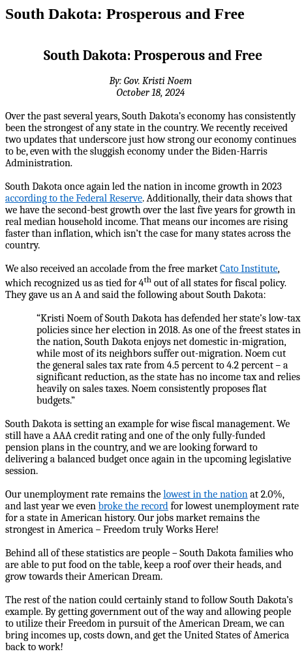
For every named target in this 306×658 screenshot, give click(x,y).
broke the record (133, 506)
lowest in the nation (205, 494)
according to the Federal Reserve (73, 198)
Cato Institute (248, 269)
